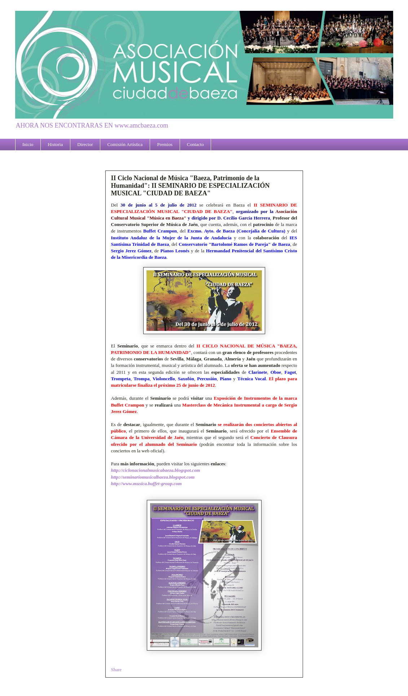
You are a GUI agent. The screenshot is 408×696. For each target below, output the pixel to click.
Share (116, 669)
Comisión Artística (125, 144)
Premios (164, 144)
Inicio (27, 144)
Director (85, 144)
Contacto (195, 144)
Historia (55, 144)
